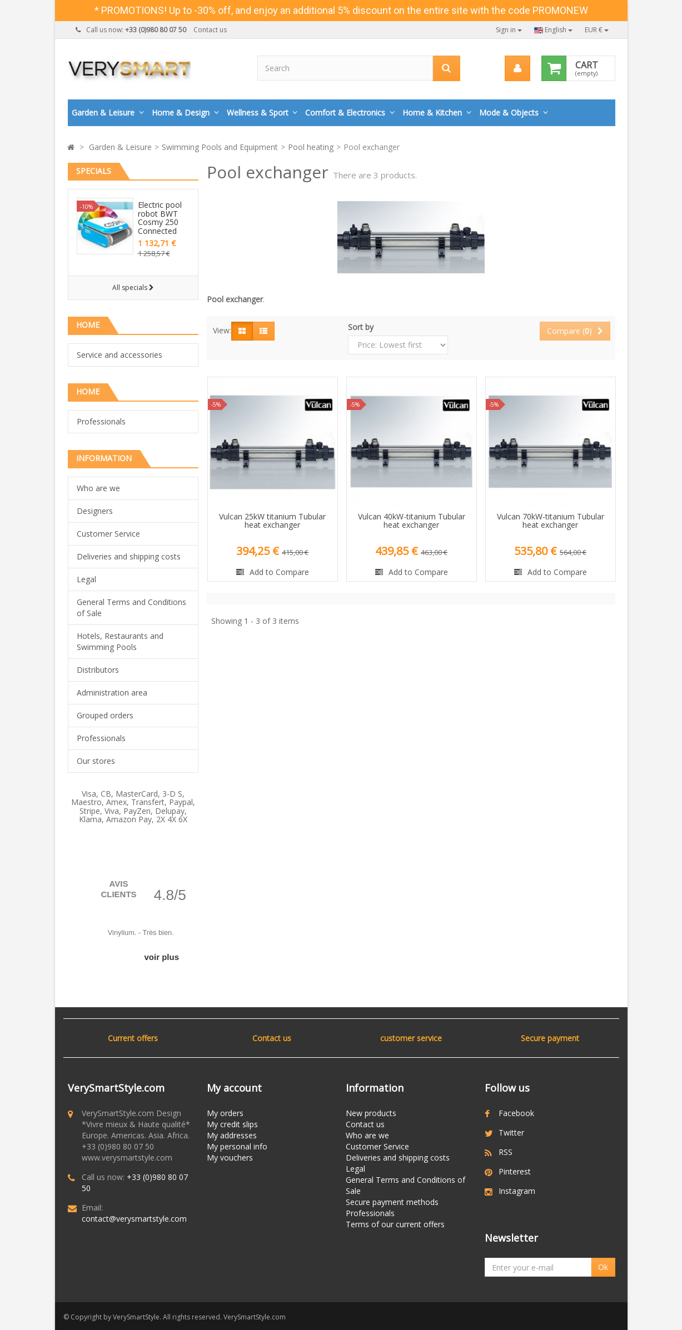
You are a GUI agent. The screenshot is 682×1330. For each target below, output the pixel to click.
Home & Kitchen (432, 112)
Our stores (96, 761)
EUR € (597, 29)
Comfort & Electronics (345, 112)
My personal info (237, 1146)
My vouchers (230, 1157)
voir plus (161, 957)
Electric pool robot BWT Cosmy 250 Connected (160, 217)
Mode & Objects (509, 112)
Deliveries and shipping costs (129, 556)
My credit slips (232, 1124)
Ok (603, 1267)
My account (234, 1087)
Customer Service (108, 533)
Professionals (101, 421)
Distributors (98, 669)
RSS (505, 1152)
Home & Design (181, 112)
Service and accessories (119, 354)
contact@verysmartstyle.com (134, 1218)
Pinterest (515, 1171)
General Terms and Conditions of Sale (131, 607)
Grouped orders (105, 715)
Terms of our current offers (395, 1224)
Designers (95, 511)
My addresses (232, 1135)
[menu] (517, 68)
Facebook (516, 1113)
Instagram (517, 1191)
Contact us (210, 29)
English (553, 29)
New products (371, 1113)
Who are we (98, 488)
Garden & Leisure (103, 112)
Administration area (112, 692)
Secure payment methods (392, 1202)
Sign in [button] (509, 29)
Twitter (511, 1132)
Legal (86, 579)
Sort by (361, 327)
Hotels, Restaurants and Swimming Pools (120, 641)
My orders (225, 1113)
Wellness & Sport (257, 112)
